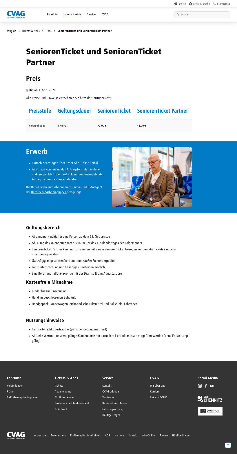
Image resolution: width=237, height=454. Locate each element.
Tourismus (108, 397)
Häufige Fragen (111, 415)
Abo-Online (149, 435)
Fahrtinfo (52, 14)
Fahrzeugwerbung (112, 409)
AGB (107, 435)
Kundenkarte (86, 336)
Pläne (10, 391)
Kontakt (107, 385)
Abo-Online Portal (86, 163)
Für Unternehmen (65, 397)
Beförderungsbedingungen (49, 192)
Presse (164, 435)
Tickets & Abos (72, 14)
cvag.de (11, 31)
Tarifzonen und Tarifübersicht (72, 403)
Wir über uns (157, 385)
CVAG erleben (110, 391)
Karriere (155, 391)
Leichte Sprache (201, 4)
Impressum (40, 435)
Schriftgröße (223, 4)
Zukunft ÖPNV (158, 397)
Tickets (59, 385)
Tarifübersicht (101, 98)
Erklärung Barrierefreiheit (85, 435)
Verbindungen (15, 385)
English (182, 4)
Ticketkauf (61, 409)
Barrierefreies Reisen (114, 403)
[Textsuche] (202, 14)
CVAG (105, 14)
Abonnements (63, 391)
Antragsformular (78, 169)
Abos (49, 31)
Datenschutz (58, 435)
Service (91, 14)
